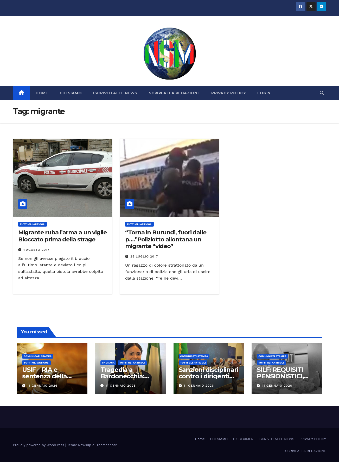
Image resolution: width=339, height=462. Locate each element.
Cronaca (108, 362)
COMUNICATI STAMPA (38, 356)
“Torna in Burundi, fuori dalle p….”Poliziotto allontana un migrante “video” (165, 239)
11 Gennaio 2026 (42, 385)
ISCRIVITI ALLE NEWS (115, 93)
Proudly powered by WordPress (39, 445)
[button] (322, 92)
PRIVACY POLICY (228, 93)
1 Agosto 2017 (36, 250)
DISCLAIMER (243, 439)
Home (200, 439)
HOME (42, 93)
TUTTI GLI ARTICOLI (32, 224)
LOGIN (264, 93)
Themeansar (107, 445)
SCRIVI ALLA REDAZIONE (174, 93)
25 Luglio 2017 (144, 256)
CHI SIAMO (71, 93)
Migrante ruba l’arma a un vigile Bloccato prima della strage (62, 236)
